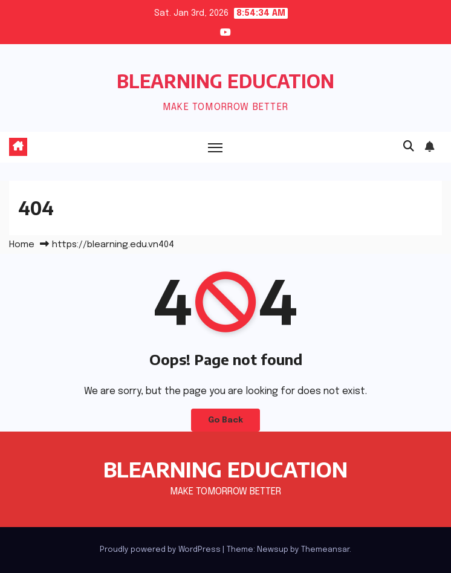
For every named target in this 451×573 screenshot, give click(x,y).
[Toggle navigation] (215, 147)
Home (21, 245)
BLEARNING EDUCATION (225, 81)
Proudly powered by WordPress (161, 550)
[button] (408, 146)
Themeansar (325, 550)
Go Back (225, 420)
